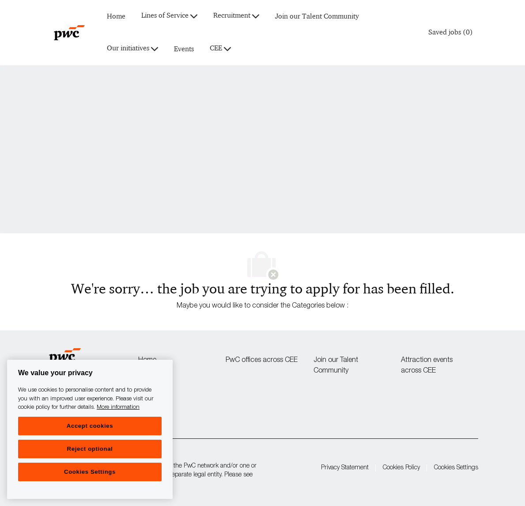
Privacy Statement (345, 468)
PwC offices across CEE (262, 360)
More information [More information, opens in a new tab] (118, 408)
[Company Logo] (69, 32)
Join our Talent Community (317, 16)
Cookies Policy (401, 468)
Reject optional (90, 448)
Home (116, 16)
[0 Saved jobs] (449, 32)
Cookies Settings (456, 468)
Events (184, 49)
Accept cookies (90, 425)
